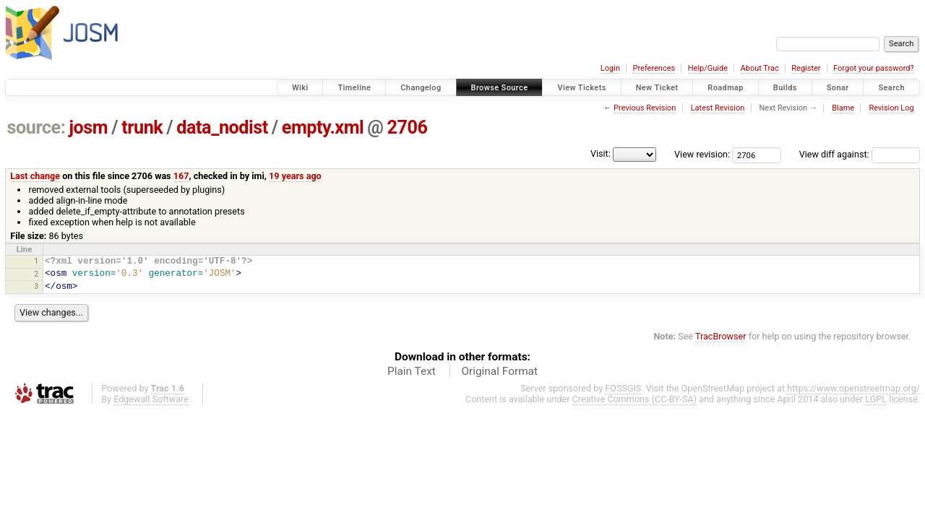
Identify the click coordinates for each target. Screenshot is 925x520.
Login (610, 68)
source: (36, 127)
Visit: (600, 153)
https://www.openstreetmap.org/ (853, 388)
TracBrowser (721, 336)
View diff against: (859, 154)
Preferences (653, 68)
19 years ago (295, 175)
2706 (407, 127)
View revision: (702, 154)
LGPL (876, 399)
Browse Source (499, 87)
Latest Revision (718, 108)
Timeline (354, 87)
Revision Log (891, 108)
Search (891, 87)
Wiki (300, 87)
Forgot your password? (873, 68)
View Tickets (581, 87)
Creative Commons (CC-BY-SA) (634, 399)
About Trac (760, 68)
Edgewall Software (151, 399)
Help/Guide (708, 68)
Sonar (838, 87)
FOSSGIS (623, 388)
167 (181, 175)
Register (805, 68)
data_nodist (222, 127)
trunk (142, 127)
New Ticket (657, 87)
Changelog (420, 87)
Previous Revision (645, 108)
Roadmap (725, 87)
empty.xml (323, 127)
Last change (35, 175)
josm (88, 127)
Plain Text (411, 371)
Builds (785, 87)
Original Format (499, 371)
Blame (843, 108)
